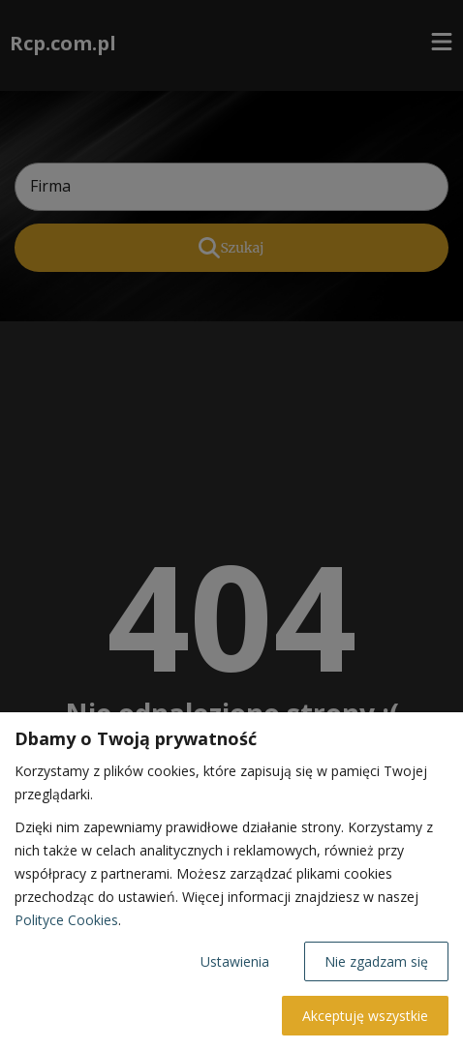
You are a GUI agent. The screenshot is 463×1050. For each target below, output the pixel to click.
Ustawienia (235, 961)
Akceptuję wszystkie (365, 1015)
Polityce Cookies (66, 920)
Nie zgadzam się (376, 961)
